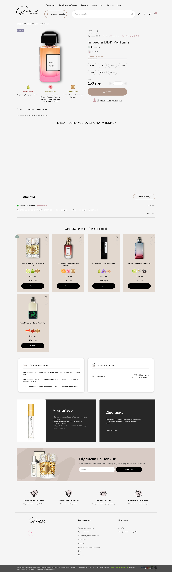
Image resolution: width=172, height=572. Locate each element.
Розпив (28, 24)
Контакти (110, 5)
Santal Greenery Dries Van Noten (33, 323)
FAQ (101, 5)
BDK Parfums (114, 36)
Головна (20, 24)
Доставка (84, 5)
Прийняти (149, 568)
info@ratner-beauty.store (128, 532)
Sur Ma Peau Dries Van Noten (139, 263)
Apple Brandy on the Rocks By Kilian (33, 264)
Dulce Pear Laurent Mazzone (103, 263)
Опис (20, 109)
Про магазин (50, 5)
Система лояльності (86, 528)
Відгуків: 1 (125, 36)
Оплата (94, 5)
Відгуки (81, 555)
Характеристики (37, 109)
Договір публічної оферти (68, 5)
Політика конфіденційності (89, 547)
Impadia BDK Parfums (41, 24)
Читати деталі (111, 430)
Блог (119, 5)
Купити (109, 92)
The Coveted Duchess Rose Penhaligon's (68, 264)
